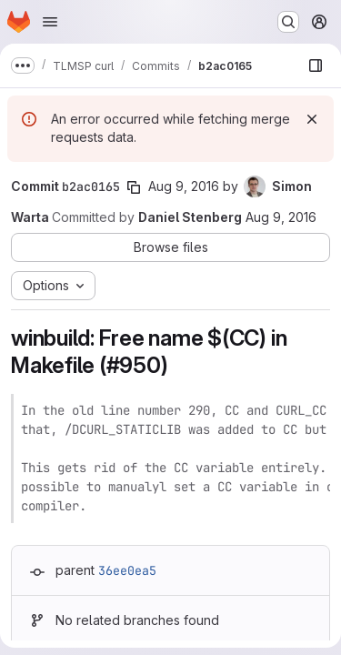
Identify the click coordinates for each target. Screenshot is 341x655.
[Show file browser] (315, 65)
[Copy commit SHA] (134, 187)
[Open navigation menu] (50, 21)
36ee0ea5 (127, 570)
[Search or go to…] (288, 22)
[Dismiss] (312, 119)
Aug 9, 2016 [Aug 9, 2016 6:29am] (183, 186)
